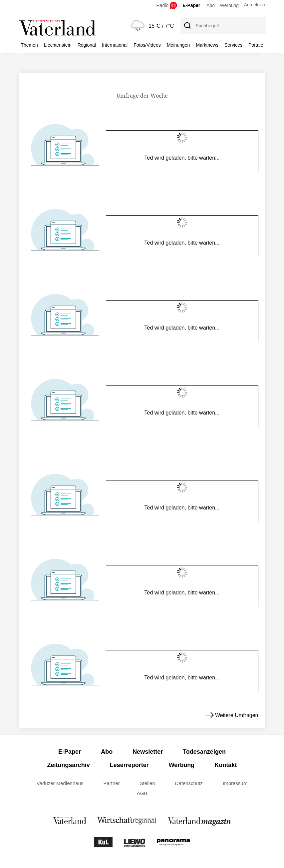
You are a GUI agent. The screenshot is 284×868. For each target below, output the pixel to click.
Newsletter (148, 751)
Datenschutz (189, 783)
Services (233, 45)
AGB (142, 793)
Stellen (147, 783)
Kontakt (225, 765)
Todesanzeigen (204, 751)
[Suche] (187, 26)
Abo (210, 5)
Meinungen (178, 45)
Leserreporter (129, 765)
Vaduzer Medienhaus (60, 783)
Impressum (235, 783)
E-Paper (191, 5)
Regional (87, 45)
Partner (112, 783)
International (115, 45)
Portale (255, 45)
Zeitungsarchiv (68, 765)
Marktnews (207, 45)
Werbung (229, 5)
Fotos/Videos (147, 45)
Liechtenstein (58, 45)
